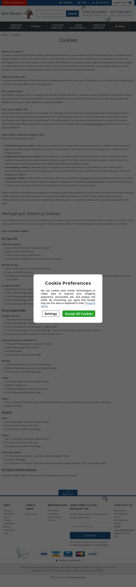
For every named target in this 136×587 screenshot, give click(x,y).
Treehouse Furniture (99, 26)
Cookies (16, 35)
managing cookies (93, 123)
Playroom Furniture (58, 26)
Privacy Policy (54, 517)
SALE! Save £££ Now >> (14, 3)
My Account (101, 3)
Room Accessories (78, 26)
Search (72, 13)
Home (5, 35)
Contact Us (9, 530)
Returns (7, 526)
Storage (37, 26)
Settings (51, 314)
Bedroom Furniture (16, 26)
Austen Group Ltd (77, 577)
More (120, 26)
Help (82, 3)
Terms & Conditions (83, 545)
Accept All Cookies (79, 314)
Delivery (65, 3)
